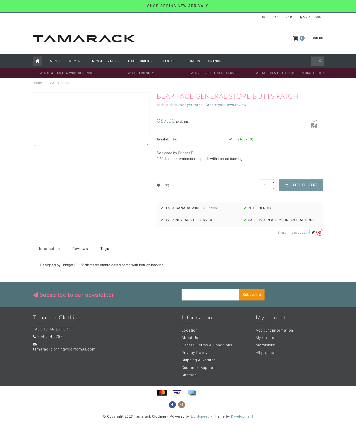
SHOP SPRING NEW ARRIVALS (178, 6)
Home (37, 82)
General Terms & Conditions (207, 345)
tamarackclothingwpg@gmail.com (64, 349)
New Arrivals (104, 61)
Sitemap (189, 375)
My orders (265, 338)
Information (49, 249)
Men (53, 61)
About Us (190, 338)
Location (192, 61)
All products (267, 353)
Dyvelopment (242, 417)
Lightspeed (200, 417)
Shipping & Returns (199, 360)
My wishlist (266, 345)
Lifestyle (169, 61)
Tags (104, 249)
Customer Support (198, 368)
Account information (274, 330)
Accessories (138, 61)
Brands (214, 61)
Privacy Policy (195, 353)
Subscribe (252, 294)
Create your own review (226, 105)
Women (74, 61)
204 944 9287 (50, 336)
